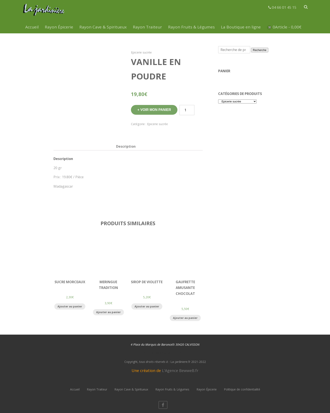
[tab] (126, 146)
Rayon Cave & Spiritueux (103, 27)
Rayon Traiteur (147, 27)
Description (126, 146)
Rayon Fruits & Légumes (191, 27)
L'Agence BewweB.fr (180, 370)
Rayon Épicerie (59, 27)
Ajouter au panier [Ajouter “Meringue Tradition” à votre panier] (108, 312)
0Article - (287, 27)
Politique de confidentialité (242, 389)
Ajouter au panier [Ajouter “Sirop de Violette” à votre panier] (147, 306)
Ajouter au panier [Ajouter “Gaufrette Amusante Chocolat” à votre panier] (185, 318)
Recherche (259, 50)
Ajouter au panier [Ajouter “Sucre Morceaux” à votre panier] (70, 306)
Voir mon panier (155, 110)
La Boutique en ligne (241, 27)
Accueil (32, 27)
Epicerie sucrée (141, 52)
